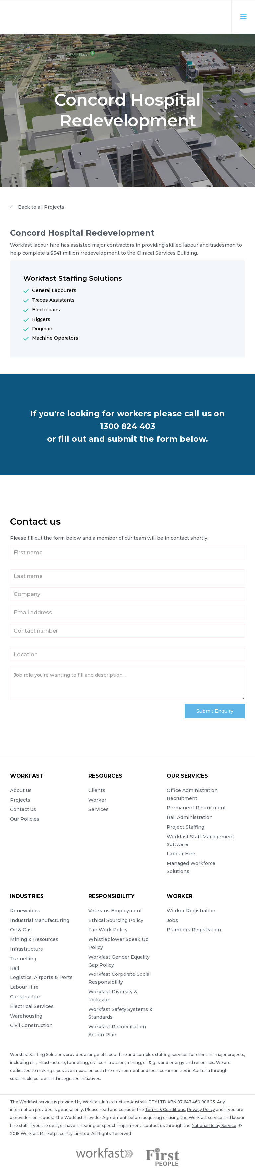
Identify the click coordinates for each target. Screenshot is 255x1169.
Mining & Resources (34, 939)
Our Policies (24, 819)
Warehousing (26, 1016)
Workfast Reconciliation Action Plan (117, 1031)
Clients (96, 790)
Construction (26, 997)
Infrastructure (26, 949)
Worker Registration (191, 911)
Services (98, 809)
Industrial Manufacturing (39, 920)
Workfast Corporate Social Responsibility (119, 978)
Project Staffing (185, 827)
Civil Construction (31, 1025)
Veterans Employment (115, 911)
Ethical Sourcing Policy (115, 920)
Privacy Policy (201, 1109)
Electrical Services (32, 1006)
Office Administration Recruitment (192, 794)
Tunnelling (23, 959)
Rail (14, 968)
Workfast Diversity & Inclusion (112, 996)
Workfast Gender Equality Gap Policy (119, 961)
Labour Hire (181, 854)
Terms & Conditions (165, 1109)
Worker (97, 800)
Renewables (25, 911)
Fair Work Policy (108, 930)
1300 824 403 (127, 426)
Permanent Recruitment (196, 808)
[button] (239, 17)
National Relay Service (214, 1125)
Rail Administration (189, 817)
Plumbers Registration (194, 930)
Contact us (23, 809)
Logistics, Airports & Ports (41, 977)
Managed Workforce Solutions (191, 867)
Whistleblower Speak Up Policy (118, 943)
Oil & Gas (21, 930)
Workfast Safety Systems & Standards (120, 1013)
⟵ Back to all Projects (37, 207)
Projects (20, 800)
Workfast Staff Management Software (200, 840)
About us (21, 790)
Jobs (172, 920)
